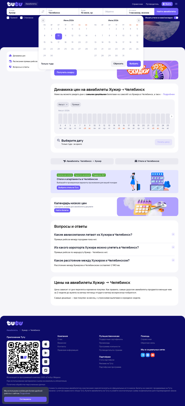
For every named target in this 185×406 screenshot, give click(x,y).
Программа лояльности (109, 349)
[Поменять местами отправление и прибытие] (43, 26)
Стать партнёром (106, 362)
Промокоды (104, 345)
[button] (45, 347)
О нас (60, 342)
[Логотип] (15, 4)
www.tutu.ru (50, 383)
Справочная (137, 4)
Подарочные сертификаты (111, 342)
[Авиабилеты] (31, 4)
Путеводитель (152, 4)
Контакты (62, 349)
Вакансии (62, 345)
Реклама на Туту (106, 366)
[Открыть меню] (176, 4)
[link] (62, 213)
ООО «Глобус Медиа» (51, 380)
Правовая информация (68, 353)
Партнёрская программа (110, 370)
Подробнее (169, 95)
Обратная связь (148, 345)
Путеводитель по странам (110, 353)
